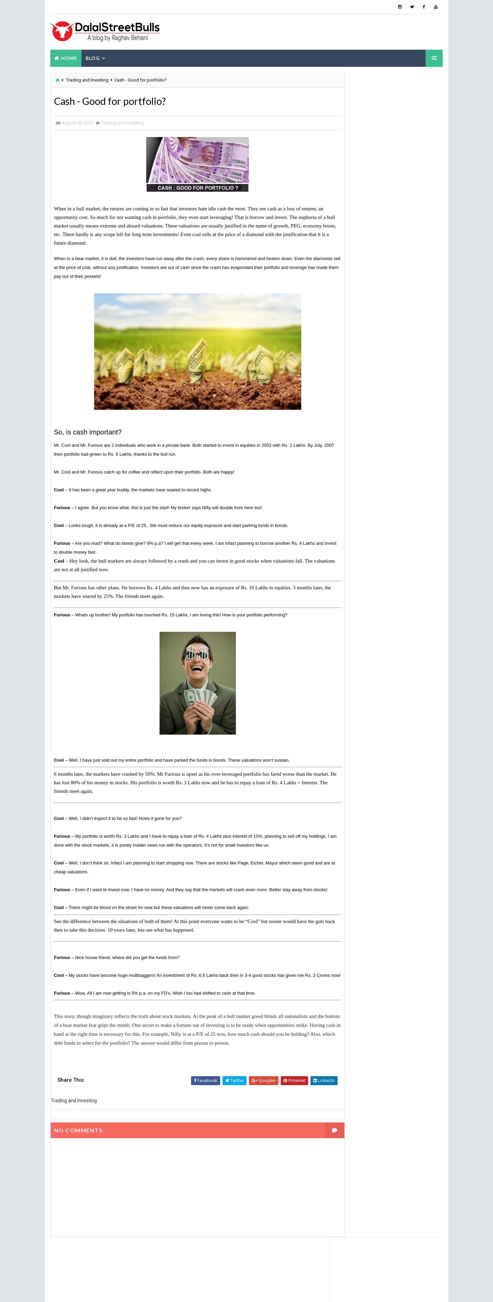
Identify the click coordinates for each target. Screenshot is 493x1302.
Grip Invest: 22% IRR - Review (395, 237)
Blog (92, 57)
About (387, 197)
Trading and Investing (86, 79)
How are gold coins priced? (391, 292)
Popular (349, 197)
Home (68, 57)
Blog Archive (424, 198)
